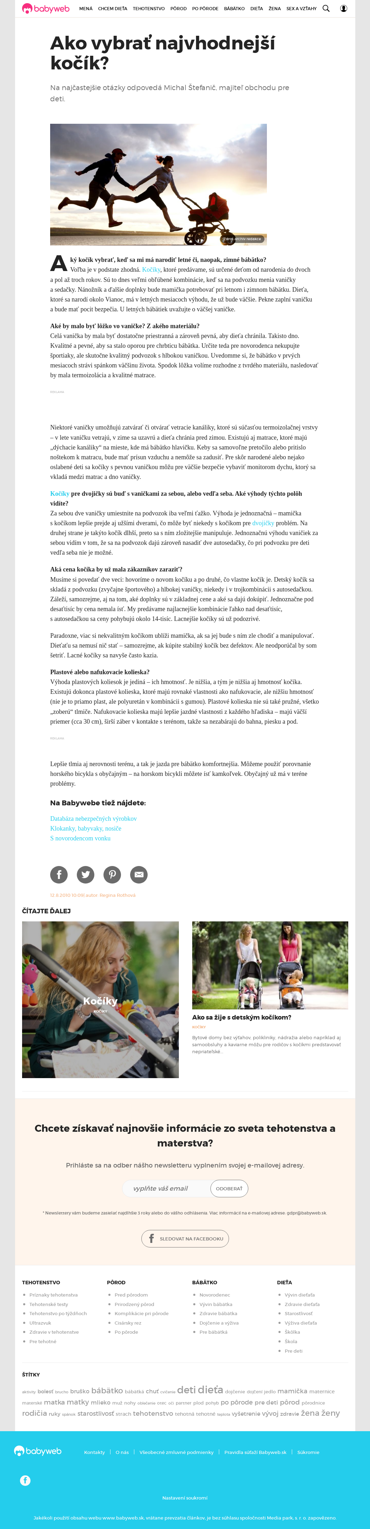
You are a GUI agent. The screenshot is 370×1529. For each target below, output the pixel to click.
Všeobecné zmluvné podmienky (177, 1452)
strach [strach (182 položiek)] (123, 1414)
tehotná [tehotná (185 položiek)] (184, 1414)
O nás (122, 1452)
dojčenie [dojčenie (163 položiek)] (235, 1392)
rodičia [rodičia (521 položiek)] (34, 1413)
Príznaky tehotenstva (53, 1295)
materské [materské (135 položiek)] (32, 1403)
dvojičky (263, 523)
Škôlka (292, 1332)
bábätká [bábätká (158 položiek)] (134, 1391)
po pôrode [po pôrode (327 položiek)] (237, 1402)
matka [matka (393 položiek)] (54, 1402)
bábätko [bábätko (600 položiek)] (107, 1390)
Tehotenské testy (48, 1304)
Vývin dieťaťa (300, 1295)
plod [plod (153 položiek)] (198, 1403)
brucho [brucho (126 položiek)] (61, 1391)
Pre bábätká (214, 1332)
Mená (86, 8)
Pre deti (294, 1351)
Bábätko (234, 8)
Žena (275, 8)
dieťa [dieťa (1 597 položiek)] (210, 1389)
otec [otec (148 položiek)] (162, 1403)
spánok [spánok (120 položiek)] (69, 1414)
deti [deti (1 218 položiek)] (186, 1390)
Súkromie (308, 1452)
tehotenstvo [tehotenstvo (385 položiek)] (153, 1413)
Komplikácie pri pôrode (142, 1314)
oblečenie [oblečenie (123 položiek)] (146, 1403)
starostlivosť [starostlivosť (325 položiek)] (96, 1414)
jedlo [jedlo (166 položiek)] (270, 1392)
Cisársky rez (128, 1323)
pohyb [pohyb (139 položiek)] (212, 1403)
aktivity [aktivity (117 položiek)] (29, 1392)
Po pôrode (205, 8)
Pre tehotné (42, 1342)
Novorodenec (215, 1295)
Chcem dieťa (112, 8)
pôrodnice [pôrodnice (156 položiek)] (313, 1403)
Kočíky (151, 269)
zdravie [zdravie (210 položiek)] (289, 1414)
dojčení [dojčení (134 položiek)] (254, 1391)
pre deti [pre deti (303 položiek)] (266, 1402)
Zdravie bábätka (218, 1314)
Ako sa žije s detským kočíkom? (241, 1017)
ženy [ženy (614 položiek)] (330, 1413)
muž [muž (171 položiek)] (117, 1403)
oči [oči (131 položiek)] (171, 1403)
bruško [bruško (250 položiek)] (79, 1391)
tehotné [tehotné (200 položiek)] (205, 1414)
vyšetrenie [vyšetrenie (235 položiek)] (246, 1413)
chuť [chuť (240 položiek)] (152, 1391)
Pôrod (178, 8)
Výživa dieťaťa (301, 1323)
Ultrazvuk (40, 1323)
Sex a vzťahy (302, 8)
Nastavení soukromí (185, 1498)
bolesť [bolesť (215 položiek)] (45, 1391)
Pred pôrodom (131, 1295)
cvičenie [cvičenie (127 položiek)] (167, 1391)
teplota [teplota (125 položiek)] (223, 1414)
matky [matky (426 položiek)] (78, 1402)
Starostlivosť (298, 1314)
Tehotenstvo (149, 8)
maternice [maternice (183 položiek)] (322, 1392)
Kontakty (94, 1452)
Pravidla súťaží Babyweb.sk (255, 1452)
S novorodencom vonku (80, 838)
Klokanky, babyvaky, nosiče (85, 828)
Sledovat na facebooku (185, 1239)
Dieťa (256, 8)
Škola (291, 1342)
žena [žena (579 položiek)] (310, 1413)
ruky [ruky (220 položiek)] (54, 1413)
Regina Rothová (118, 895)
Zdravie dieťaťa (302, 1304)
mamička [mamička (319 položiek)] (292, 1391)
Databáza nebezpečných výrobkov (93, 818)
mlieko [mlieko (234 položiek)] (100, 1402)
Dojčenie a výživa (219, 1323)
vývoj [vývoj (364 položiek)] (270, 1413)
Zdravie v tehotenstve (54, 1332)
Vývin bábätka (216, 1304)
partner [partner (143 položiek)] (183, 1403)
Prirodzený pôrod (134, 1304)
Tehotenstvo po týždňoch (58, 1314)
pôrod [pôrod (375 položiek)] (290, 1402)
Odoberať (229, 1189)
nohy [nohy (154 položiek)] (130, 1403)
